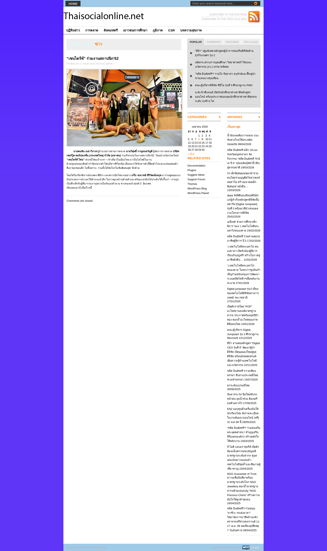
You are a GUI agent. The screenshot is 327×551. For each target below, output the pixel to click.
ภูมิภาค (158, 30)
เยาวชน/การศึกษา (135, 30)
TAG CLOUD (251, 42)
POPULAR (196, 42)
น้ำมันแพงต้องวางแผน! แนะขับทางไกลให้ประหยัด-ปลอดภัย (243, 140)
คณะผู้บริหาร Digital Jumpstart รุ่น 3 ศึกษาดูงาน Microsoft (243, 334)
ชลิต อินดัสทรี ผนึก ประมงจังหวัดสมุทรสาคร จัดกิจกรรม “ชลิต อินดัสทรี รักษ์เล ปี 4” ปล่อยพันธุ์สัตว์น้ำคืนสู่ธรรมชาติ (243, 158)
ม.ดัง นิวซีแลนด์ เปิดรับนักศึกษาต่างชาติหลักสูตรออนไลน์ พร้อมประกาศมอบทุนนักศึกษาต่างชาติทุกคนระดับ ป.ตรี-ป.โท (226, 97)
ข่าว (98, 44)
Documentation (196, 165)
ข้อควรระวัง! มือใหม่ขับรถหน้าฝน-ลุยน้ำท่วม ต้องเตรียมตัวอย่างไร (242, 399)
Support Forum (196, 179)
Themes (192, 183)
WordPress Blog (197, 188)
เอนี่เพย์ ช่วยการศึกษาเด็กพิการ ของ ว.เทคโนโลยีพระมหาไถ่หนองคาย (243, 226)
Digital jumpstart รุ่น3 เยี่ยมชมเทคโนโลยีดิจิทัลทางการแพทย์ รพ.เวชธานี (243, 293)
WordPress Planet (198, 193)
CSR (171, 30)
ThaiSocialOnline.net (93, 547)
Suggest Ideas (196, 174)
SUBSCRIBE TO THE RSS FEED (228, 14)
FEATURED (232, 42)
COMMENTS (214, 42)
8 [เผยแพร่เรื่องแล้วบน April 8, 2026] (199, 139)
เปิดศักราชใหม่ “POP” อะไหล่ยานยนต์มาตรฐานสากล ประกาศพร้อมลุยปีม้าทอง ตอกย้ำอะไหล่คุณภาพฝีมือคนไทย (242, 315)
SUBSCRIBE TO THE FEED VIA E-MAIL (224, 19)
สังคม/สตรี (111, 30)
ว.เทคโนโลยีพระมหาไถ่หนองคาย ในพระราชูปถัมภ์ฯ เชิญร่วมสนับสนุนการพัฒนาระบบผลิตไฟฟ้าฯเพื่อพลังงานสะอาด (243, 274)
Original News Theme (225, 547)
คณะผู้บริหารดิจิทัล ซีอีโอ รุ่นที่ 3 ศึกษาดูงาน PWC (224, 85)
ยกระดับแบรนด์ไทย (238, 385)
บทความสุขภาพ (191, 30)
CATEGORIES (197, 117)
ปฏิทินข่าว (73, 30)
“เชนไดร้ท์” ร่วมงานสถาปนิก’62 (93, 58)
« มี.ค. (191, 153)
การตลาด (91, 30)
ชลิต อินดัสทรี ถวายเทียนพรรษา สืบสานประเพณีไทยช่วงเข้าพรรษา (242, 375)
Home (73, 3)
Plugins (191, 170)
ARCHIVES (234, 117)
